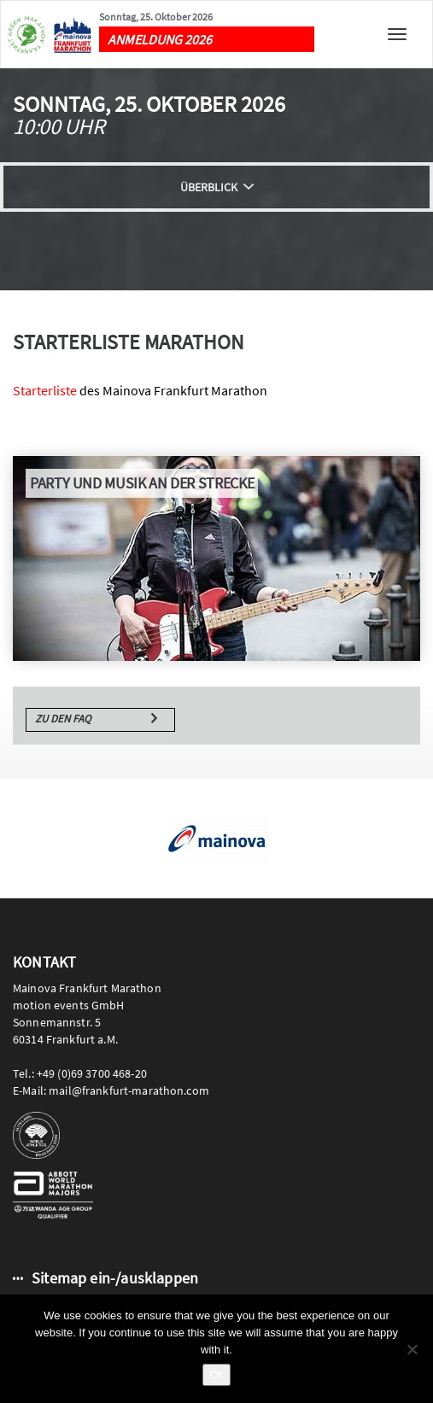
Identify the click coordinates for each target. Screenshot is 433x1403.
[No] (411, 1349)
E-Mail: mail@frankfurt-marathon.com (111, 1090)
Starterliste (45, 390)
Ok (216, 1374)
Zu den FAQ (63, 718)
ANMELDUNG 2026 (160, 39)
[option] (216, 838)
